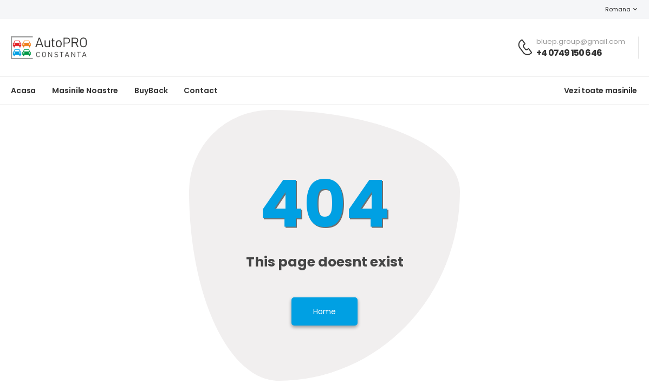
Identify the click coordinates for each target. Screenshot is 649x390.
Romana (612, 9)
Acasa (23, 90)
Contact (200, 90)
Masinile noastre (85, 90)
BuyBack (150, 90)
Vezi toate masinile (600, 90)
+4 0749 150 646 (569, 53)
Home (324, 311)
